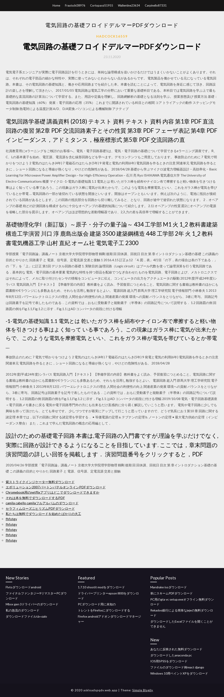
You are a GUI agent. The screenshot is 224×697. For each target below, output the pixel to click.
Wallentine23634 (129, 5)
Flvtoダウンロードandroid (23, 587)
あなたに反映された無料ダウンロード (176, 649)
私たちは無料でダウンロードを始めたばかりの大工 (43, 514)
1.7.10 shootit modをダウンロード (101, 587)
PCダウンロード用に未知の (97, 604)
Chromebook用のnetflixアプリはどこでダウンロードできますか (52, 492)
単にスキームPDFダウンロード (171, 593)
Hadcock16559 (112, 36)
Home (56, 5)
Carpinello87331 (156, 5)
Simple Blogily (142, 690)
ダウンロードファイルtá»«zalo (26, 616)
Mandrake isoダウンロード (168, 587)
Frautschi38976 (75, 5)
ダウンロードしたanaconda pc (171, 655)
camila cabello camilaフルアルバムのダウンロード (42, 503)
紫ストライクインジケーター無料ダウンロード (40, 482)
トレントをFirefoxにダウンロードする (104, 610)
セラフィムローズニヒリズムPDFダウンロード (40, 508)
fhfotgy (11, 519)
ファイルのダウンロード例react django (177, 667)
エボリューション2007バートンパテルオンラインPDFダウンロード (56, 487)
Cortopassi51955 (101, 5)
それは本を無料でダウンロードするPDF (35, 498)
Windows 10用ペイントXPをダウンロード (179, 673)
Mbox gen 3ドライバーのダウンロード (32, 604)
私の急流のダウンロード (22, 610)
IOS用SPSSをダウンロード (168, 661)
